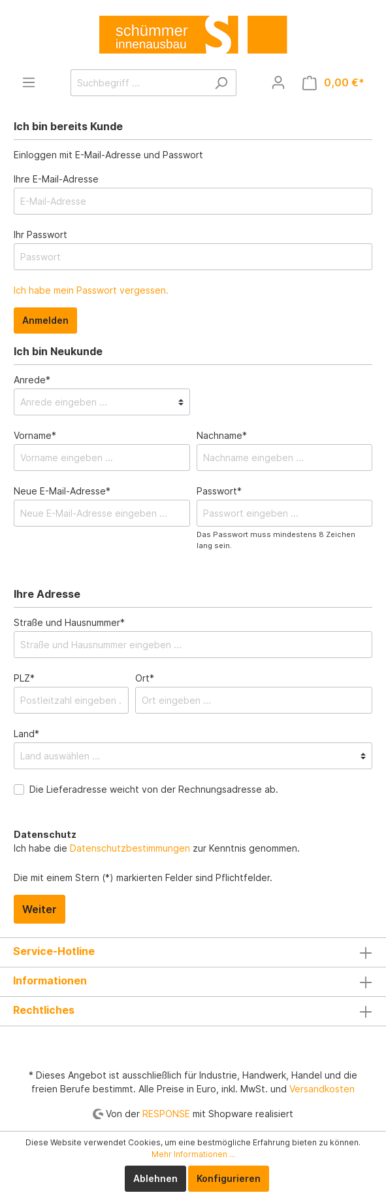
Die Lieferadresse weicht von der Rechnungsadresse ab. (153, 789)
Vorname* (35, 435)
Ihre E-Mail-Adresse (56, 178)
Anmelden (45, 320)
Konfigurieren (229, 1178)
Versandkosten (322, 1088)
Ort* (144, 678)
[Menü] (28, 82)
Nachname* (222, 435)
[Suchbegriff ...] (138, 82)
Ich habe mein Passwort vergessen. (91, 290)
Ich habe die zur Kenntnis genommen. (157, 841)
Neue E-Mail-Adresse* (62, 490)
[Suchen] (221, 82)
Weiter (39, 909)
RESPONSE (166, 1113)
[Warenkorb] (333, 82)
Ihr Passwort (40, 234)
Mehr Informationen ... (193, 1154)
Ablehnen (155, 1178)
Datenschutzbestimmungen (130, 848)
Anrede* (32, 379)
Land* (26, 733)
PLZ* (24, 678)
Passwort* (219, 490)
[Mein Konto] (278, 82)
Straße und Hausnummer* (69, 622)
